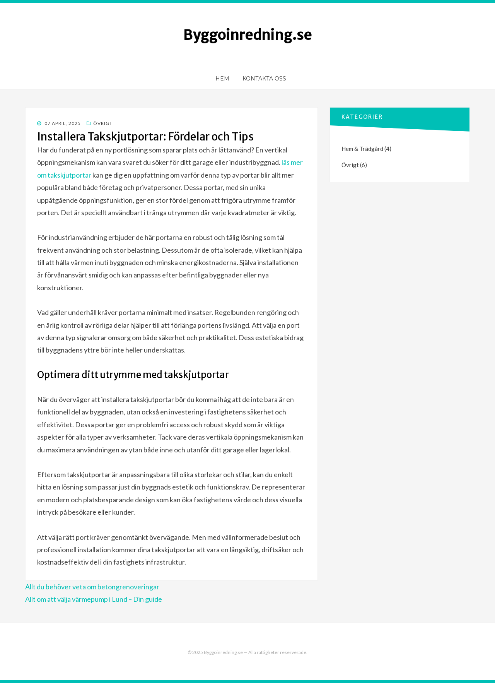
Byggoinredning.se (247, 35)
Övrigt (103, 123)
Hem (222, 78)
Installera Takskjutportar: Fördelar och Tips (145, 137)
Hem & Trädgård (362, 148)
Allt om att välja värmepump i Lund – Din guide (93, 599)
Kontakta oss (264, 78)
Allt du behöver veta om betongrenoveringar (92, 586)
